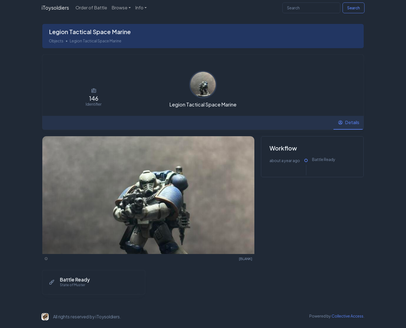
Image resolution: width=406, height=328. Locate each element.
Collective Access (347, 315)
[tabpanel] (203, 218)
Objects (56, 40)
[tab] (348, 122)
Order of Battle (91, 7)
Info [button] (139, 7)
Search (353, 7)
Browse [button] (119, 7)
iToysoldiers (55, 8)
